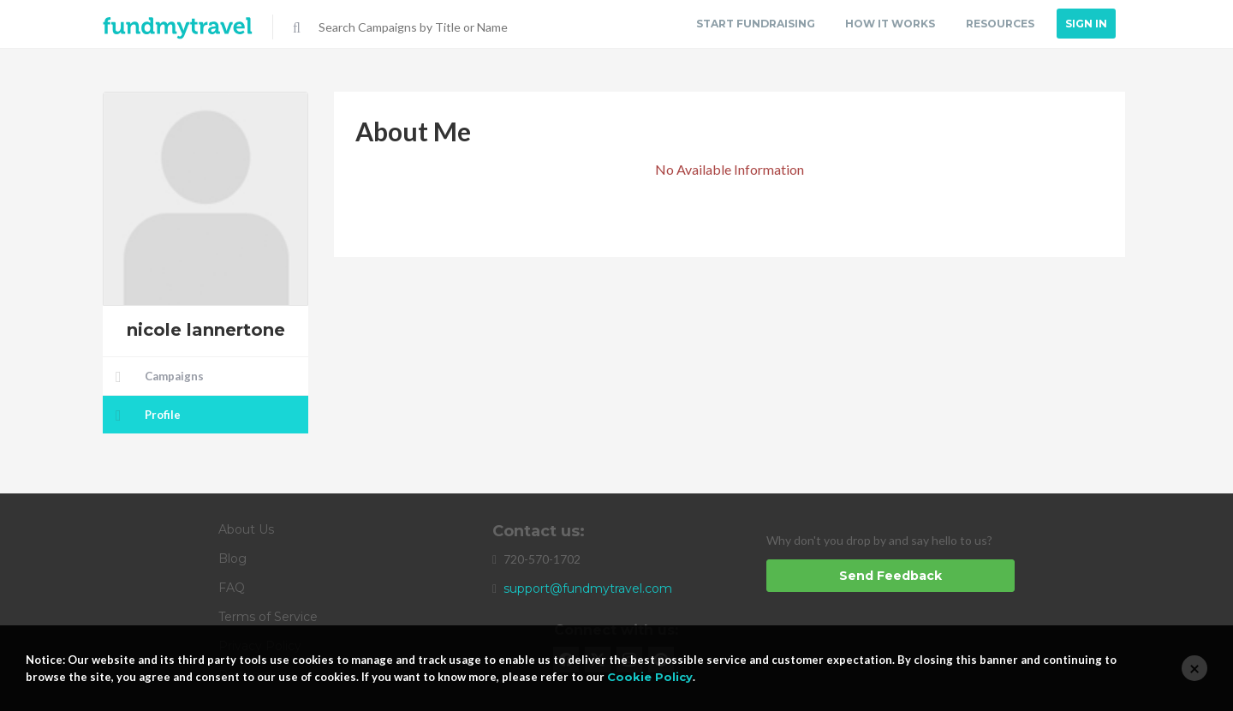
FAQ (231, 587)
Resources (999, 23)
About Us (246, 529)
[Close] (1194, 668)
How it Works (888, 23)
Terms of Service (268, 616)
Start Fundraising (752, 23)
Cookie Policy (650, 677)
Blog (232, 558)
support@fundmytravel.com (587, 588)
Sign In (1086, 23)
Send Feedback (890, 575)
